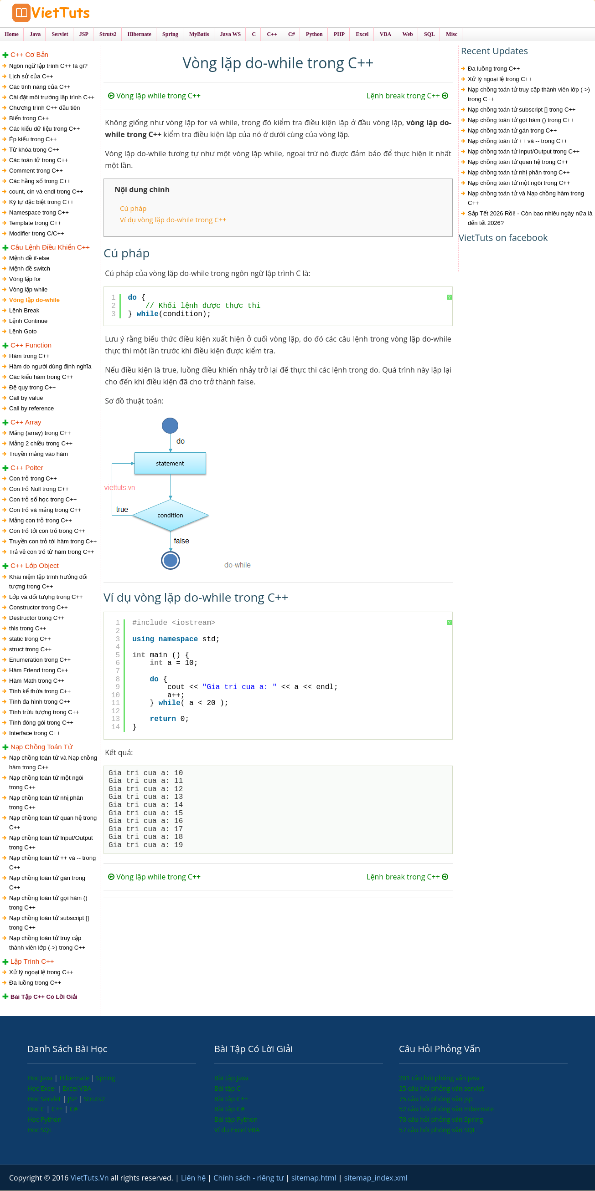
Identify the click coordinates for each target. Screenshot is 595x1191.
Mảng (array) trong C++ (40, 433)
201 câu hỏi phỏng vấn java (439, 1078)
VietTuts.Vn (91, 1178)
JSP (73, 1099)
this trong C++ (28, 628)
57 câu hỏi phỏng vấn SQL (437, 1130)
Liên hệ (194, 1178)
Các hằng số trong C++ (40, 181)
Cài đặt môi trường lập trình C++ (51, 97)
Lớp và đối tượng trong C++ (46, 597)
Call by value (26, 398)
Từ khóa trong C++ (34, 150)
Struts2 (94, 1099)
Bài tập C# (229, 1109)
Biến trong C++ (29, 118)
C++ (58, 1109)
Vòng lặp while (28, 289)
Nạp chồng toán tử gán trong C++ (47, 883)
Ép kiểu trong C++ (33, 139)
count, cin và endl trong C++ (46, 192)
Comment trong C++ (36, 171)
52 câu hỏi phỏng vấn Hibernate (446, 1109)
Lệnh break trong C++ (407, 97)
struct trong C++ (30, 649)
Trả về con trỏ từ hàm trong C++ (51, 552)
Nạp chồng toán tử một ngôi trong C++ (46, 783)
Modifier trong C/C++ (36, 233)
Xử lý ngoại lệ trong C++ (41, 972)
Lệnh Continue (28, 321)
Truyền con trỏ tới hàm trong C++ (53, 541)
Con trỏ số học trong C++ (43, 499)
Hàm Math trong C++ (36, 681)
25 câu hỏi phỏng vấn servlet (441, 1088)
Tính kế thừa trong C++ (40, 691)
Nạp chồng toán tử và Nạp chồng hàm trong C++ (53, 763)
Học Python (44, 1119)
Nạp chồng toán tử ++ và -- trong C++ (52, 863)
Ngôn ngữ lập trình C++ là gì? (48, 66)
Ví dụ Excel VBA (236, 1130)
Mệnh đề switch (29, 269)
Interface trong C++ (34, 733)
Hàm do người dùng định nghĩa (50, 366)
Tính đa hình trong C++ (39, 702)
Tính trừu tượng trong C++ (44, 712)
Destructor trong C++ (36, 618)
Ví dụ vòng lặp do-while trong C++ (173, 220)
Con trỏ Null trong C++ (39, 489)
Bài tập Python (236, 1119)
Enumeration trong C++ (40, 660)
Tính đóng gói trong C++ (41, 723)
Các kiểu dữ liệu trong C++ (44, 129)
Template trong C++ (35, 223)
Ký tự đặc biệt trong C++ (41, 202)
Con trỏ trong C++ (33, 478)
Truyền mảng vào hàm (38, 454)
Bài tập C (227, 1088)
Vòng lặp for (25, 279)
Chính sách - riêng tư (249, 1178)
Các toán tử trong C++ (38, 160)
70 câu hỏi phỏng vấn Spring (441, 1119)
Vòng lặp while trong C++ (154, 97)
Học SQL (39, 1130)
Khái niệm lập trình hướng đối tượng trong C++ (48, 582)
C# (74, 1109)
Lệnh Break (24, 310)
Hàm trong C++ (29, 356)
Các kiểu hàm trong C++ (41, 377)
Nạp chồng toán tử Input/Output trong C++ (51, 843)
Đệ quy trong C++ (32, 387)
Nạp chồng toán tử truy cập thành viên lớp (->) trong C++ (47, 943)
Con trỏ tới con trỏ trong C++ (47, 531)
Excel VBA (76, 1088)
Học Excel (42, 1088)
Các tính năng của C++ (39, 87)
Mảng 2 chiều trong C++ (40, 443)
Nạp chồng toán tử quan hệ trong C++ (53, 823)
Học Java (40, 1078)
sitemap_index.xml (376, 1178)
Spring (105, 1078)
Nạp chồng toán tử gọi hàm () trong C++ (48, 903)
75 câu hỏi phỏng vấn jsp (436, 1099)
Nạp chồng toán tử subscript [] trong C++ (49, 923)
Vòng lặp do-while (34, 300)
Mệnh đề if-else (29, 258)
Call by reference (31, 408)
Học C (37, 1109)
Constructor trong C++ (38, 607)
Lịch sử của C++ (31, 76)
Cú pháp (133, 209)
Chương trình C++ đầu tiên (44, 108)
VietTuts (77, 13)
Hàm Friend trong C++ (38, 670)
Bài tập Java (231, 1078)
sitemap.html (314, 1178)
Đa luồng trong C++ (35, 983)
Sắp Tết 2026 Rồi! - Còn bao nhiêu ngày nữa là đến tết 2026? (530, 219)
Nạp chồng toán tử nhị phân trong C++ (46, 803)
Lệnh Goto (23, 331)
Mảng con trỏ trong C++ (40, 520)
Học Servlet (44, 1099)
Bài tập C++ (231, 1099)
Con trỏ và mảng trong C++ (45, 510)
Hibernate (75, 1078)
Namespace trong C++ (39, 213)
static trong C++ (30, 639)
